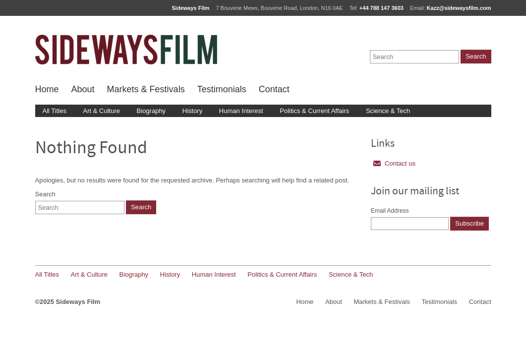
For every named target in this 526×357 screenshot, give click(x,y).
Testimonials (221, 89)
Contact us (394, 163)
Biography (151, 111)
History (192, 111)
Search (45, 194)
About (83, 89)
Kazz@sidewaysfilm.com (459, 8)
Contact (274, 89)
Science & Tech (388, 111)
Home (47, 89)
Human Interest (241, 111)
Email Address (390, 210)
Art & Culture (101, 111)
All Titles (54, 111)
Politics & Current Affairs (314, 111)
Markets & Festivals (146, 89)
